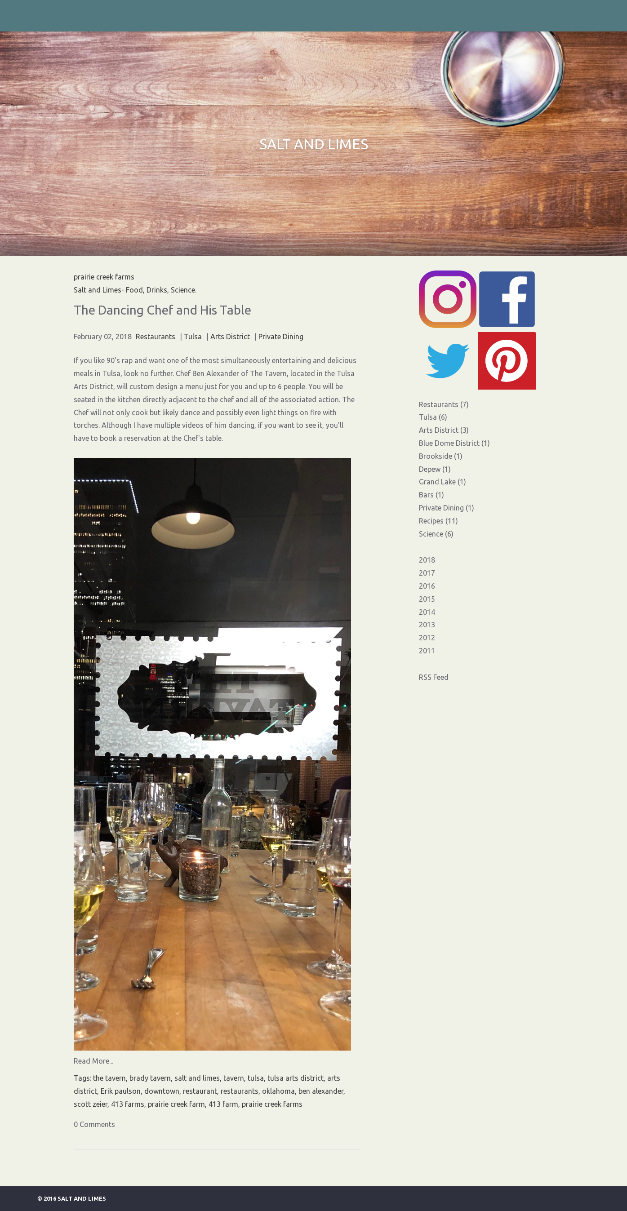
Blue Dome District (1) (454, 443)
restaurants (239, 1091)
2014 (427, 612)
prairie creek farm (176, 1104)
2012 (427, 638)
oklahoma (278, 1091)
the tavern (109, 1078)
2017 (427, 573)
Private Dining (280, 337)
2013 (427, 625)
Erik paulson (121, 1091)
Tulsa (193, 337)
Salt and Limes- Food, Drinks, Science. (135, 290)
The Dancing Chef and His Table (162, 310)
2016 (427, 586)
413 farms (127, 1104)
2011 (427, 651)
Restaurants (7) (444, 404)
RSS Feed (434, 677)
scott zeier (90, 1104)
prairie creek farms (272, 1104)
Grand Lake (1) (442, 482)
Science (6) (436, 534)
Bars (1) (431, 495)
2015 (427, 599)
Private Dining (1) (446, 508)
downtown (161, 1091)
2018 (427, 560)
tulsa (256, 1078)
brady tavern (150, 1078)
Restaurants (155, 337)
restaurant (200, 1091)
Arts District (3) (444, 430)
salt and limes (197, 1078)
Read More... (93, 1061)
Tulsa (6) (433, 417)
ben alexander (320, 1091)
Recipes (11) (438, 521)
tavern (233, 1078)
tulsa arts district (295, 1078)
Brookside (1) (440, 456)
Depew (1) (435, 469)
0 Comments (94, 1124)
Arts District (230, 337)
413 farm (223, 1104)
